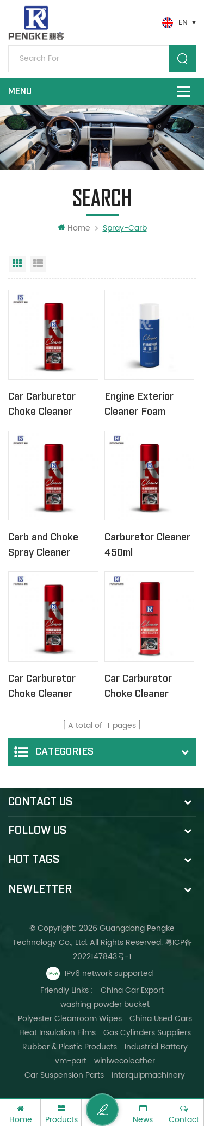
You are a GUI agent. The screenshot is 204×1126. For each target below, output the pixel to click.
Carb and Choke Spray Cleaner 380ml (43, 546)
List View (38, 264)
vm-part (70, 1061)
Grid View (17, 264)
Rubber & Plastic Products (69, 1047)
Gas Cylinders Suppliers (147, 1033)
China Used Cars (160, 1018)
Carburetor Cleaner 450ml (147, 545)
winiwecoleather (124, 1061)
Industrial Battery (156, 1047)
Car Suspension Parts (64, 1075)
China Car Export (132, 990)
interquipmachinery (148, 1075)
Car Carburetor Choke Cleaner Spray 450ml (42, 405)
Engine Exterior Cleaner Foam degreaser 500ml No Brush (142, 405)
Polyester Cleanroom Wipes (70, 1018)
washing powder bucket (105, 1004)
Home (74, 228)
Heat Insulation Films (57, 1033)
